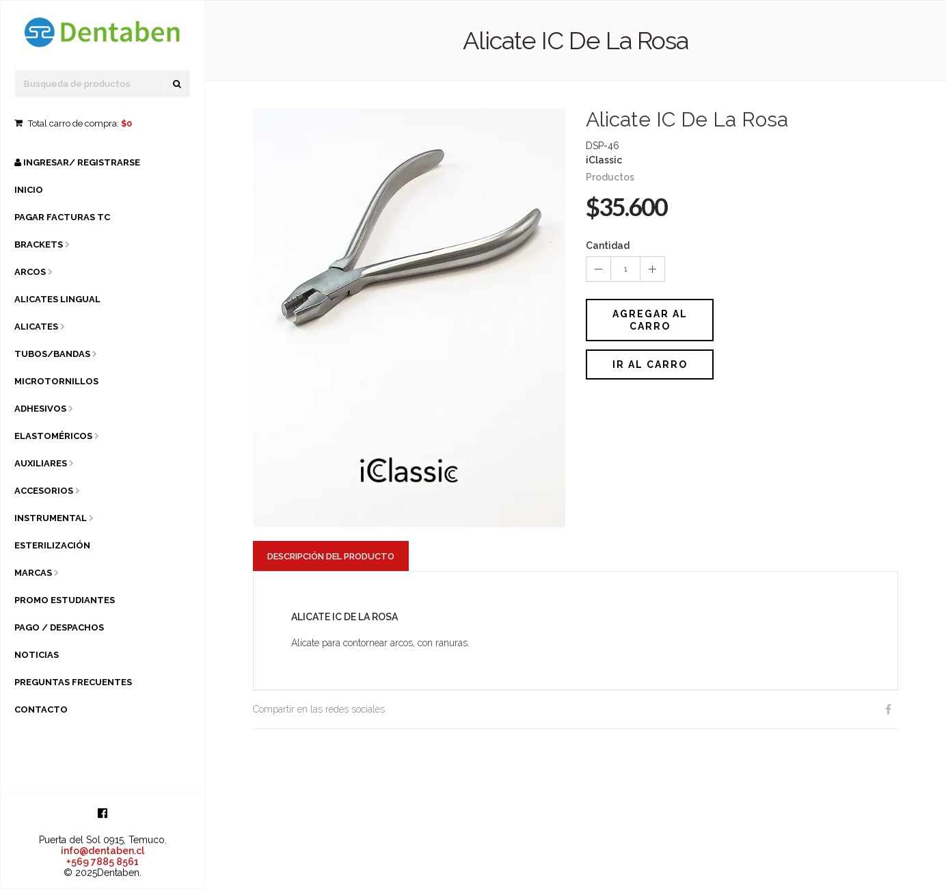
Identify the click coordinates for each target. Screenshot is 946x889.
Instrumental (50, 518)
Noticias (36, 655)
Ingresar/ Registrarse (77, 162)
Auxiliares (40, 463)
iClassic (604, 160)
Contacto (41, 709)
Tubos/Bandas (52, 354)
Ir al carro (650, 364)
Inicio (28, 190)
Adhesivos (40, 408)
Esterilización (52, 545)
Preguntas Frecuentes (73, 682)
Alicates (36, 326)
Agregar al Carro (650, 320)
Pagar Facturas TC (62, 217)
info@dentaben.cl (102, 850)
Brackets (38, 244)
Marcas (33, 573)
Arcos (30, 272)
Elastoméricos (53, 436)
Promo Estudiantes (64, 600)
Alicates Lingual (57, 299)
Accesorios (43, 491)
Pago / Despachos (59, 627)
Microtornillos (56, 381)
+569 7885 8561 (102, 861)
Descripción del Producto (330, 556)
